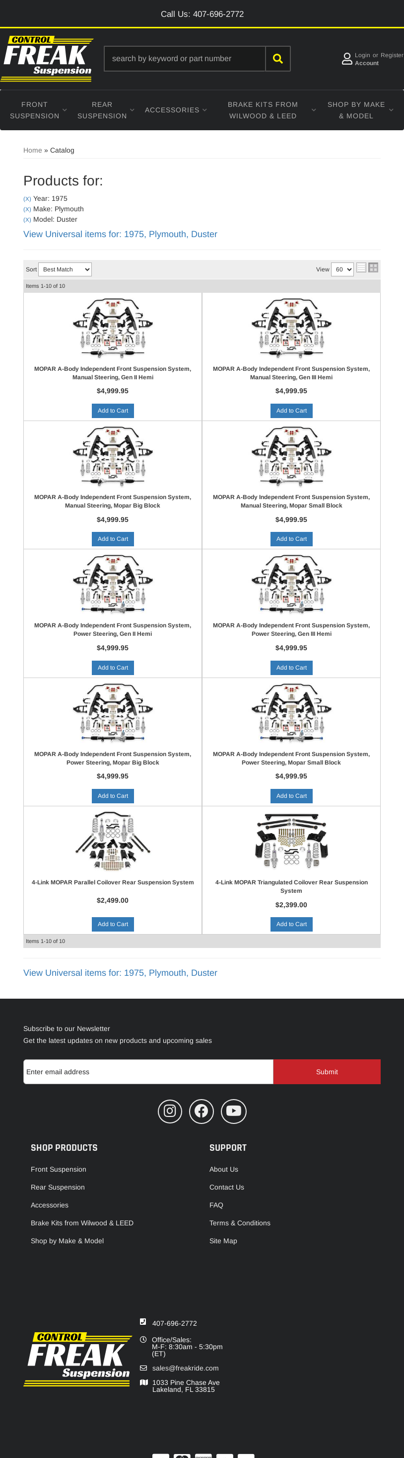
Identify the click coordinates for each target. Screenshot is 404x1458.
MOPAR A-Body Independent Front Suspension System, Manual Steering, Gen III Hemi (291, 373)
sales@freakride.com (185, 1368)
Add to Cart (113, 410)
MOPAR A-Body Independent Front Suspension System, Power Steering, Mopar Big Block (112, 758)
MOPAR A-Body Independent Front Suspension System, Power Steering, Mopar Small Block (291, 758)
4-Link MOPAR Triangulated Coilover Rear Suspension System (291, 886)
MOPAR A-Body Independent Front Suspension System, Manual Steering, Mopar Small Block (291, 501)
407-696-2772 (174, 1323)
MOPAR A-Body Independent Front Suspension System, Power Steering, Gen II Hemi (112, 629)
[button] (197, 59)
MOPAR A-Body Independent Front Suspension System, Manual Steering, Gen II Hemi (112, 373)
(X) (27, 198)
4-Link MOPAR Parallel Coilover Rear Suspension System (113, 882)
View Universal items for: (120, 234)
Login (362, 55)
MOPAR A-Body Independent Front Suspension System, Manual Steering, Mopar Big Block (112, 501)
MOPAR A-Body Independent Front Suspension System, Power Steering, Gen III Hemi (291, 629)
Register (392, 55)
